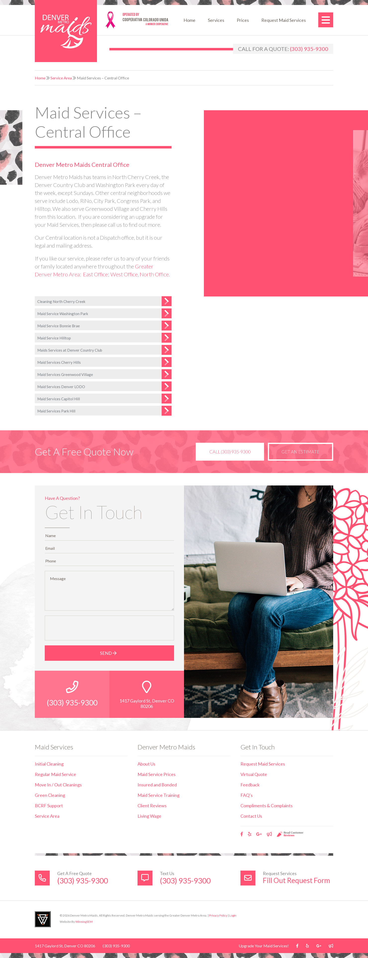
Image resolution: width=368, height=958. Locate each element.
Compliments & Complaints (266, 805)
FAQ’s (246, 795)
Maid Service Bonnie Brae (58, 326)
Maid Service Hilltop (54, 338)
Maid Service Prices (157, 774)
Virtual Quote (253, 774)
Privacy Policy (218, 915)
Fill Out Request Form (296, 880)
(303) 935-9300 (309, 48)
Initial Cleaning (49, 764)
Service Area (61, 77)
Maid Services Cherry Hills (59, 362)
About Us (146, 764)
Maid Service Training (159, 795)
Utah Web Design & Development (43, 919)
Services (216, 20)
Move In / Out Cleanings (58, 784)
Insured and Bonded (157, 784)
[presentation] (85, 628)
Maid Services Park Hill (56, 411)
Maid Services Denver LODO (61, 386)
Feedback (250, 784)
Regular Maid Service (55, 774)
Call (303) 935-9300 (229, 451)
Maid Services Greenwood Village (65, 374)
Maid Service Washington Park (62, 313)
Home (189, 20)
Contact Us (251, 816)
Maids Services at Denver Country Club (69, 350)
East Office (95, 274)
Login (232, 915)
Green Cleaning (50, 795)
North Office (154, 274)
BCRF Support (49, 805)
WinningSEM (83, 921)
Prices (243, 20)
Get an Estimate (300, 451)
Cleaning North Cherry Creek (61, 301)
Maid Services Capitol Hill (58, 399)
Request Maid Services (283, 20)
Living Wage (149, 816)
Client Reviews (152, 805)
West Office (124, 274)
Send (109, 653)
